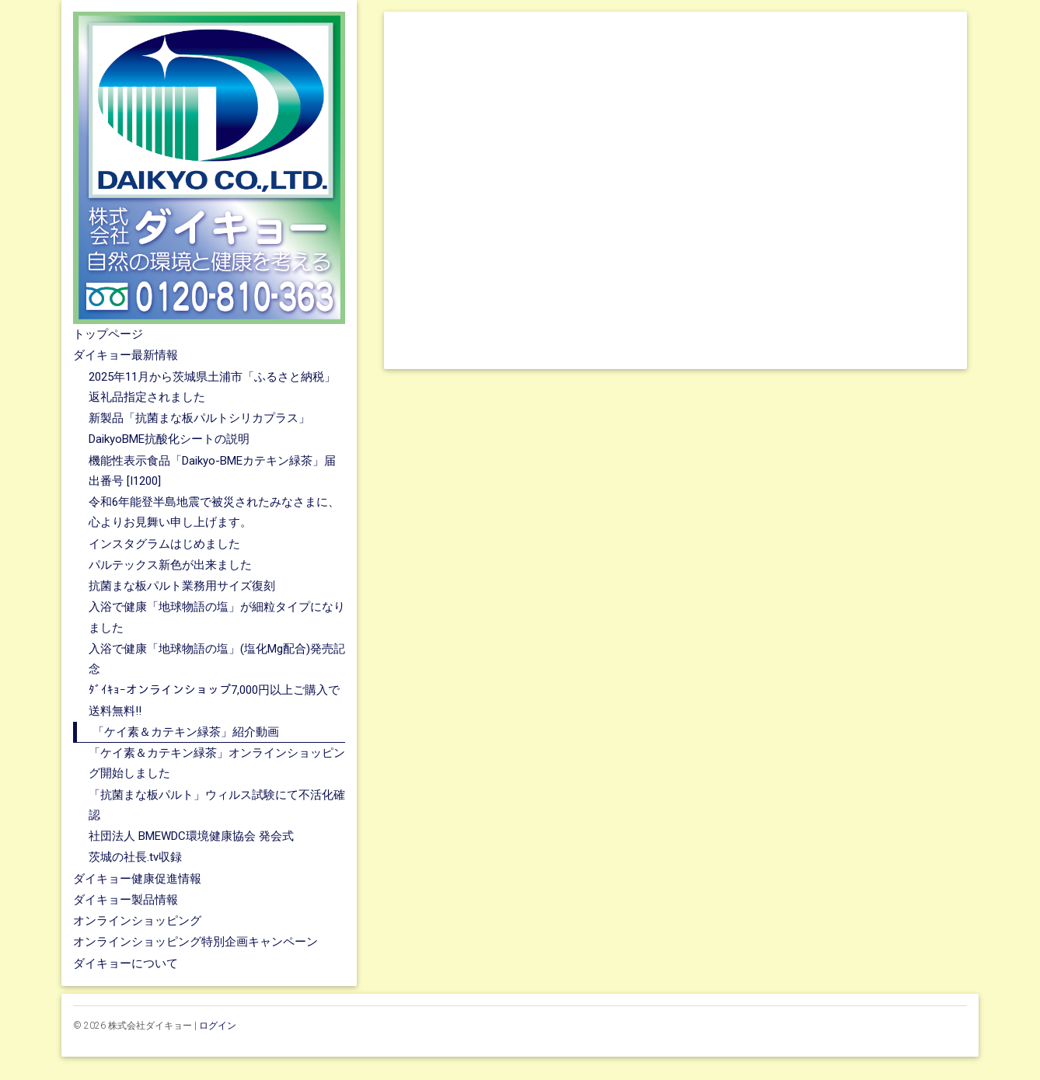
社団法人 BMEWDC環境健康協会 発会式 (191, 836)
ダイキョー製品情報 (125, 900)
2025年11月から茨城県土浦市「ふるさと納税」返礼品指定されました (212, 387)
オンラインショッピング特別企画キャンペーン (195, 942)
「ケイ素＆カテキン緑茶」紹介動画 (185, 732)
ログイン (217, 1025)
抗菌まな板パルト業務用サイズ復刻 (182, 586)
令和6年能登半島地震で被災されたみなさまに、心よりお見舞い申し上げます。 (214, 512)
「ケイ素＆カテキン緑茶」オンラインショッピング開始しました (217, 763)
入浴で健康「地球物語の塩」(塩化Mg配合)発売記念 (217, 659)
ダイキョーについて (125, 963)
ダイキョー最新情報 (125, 355)
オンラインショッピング (137, 921)
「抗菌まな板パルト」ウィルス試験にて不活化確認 (217, 805)
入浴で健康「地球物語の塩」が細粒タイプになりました (217, 617)
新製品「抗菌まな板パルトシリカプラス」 (199, 418)
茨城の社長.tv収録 (135, 857)
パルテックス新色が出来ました (170, 565)
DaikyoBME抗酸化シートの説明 (169, 439)
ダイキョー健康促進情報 (137, 879)
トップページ (108, 334)
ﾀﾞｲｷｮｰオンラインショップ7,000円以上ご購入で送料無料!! (214, 700)
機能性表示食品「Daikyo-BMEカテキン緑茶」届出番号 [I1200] (212, 471)
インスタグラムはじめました (164, 544)
